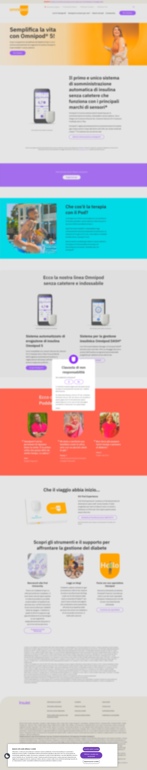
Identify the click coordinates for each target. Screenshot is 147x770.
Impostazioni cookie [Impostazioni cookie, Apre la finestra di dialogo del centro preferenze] (91, 761)
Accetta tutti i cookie (91, 749)
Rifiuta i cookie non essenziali (91, 755)
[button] (7, 756)
